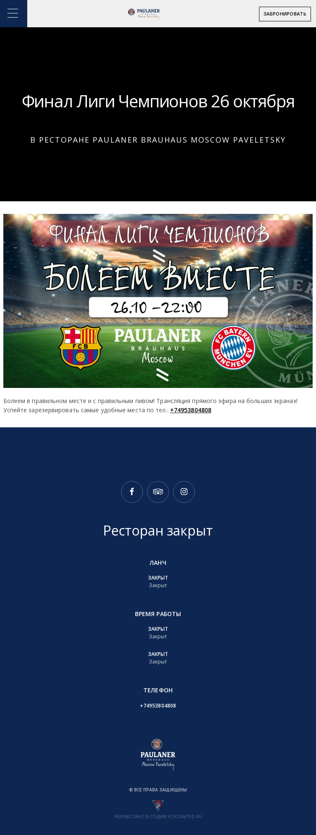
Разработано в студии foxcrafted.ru (158, 816)
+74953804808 (190, 410)
